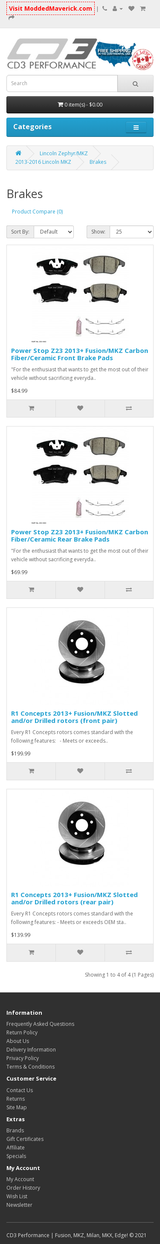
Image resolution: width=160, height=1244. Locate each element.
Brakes (98, 162)
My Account (20, 1179)
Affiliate (15, 1147)
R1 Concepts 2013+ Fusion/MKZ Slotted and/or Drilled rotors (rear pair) (74, 898)
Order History (23, 1187)
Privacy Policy (22, 1058)
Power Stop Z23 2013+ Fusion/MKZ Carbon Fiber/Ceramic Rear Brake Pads (79, 535)
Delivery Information (31, 1049)
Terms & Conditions (30, 1066)
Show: (98, 231)
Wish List (16, 1196)
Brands (15, 1130)
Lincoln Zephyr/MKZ (64, 153)
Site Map (16, 1107)
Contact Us (19, 1090)
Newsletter (19, 1204)
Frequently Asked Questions (40, 1024)
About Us (17, 1041)
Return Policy (22, 1032)
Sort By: (20, 231)
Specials (16, 1156)
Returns (15, 1098)
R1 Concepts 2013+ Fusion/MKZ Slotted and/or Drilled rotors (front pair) (74, 717)
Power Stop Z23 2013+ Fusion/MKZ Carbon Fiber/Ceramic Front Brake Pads (79, 354)
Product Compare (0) (37, 211)
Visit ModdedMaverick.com (50, 8)
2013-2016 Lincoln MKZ (43, 162)
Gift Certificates (25, 1139)
